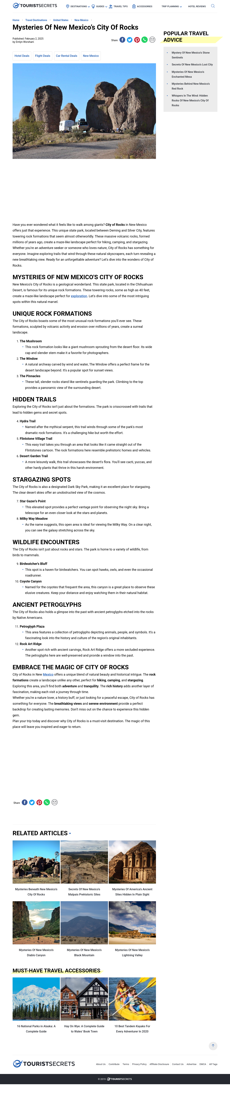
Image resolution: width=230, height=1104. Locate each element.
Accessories (144, 6)
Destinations (79, 6)
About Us (101, 1064)
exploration (79, 296)
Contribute (114, 1064)
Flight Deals (42, 56)
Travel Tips (121, 6)
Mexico (48, 674)
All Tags (213, 1064)
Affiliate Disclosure (159, 1064)
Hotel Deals (22, 56)
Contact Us (178, 1064)
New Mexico (91, 56)
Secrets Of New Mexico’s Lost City (192, 64)
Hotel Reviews (197, 6)
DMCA (202, 1064)
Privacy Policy (139, 1064)
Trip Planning (170, 6)
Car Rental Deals (66, 56)
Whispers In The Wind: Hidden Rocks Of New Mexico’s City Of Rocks (190, 100)
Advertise (192, 1064)
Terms (126, 1064)
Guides (100, 6)
